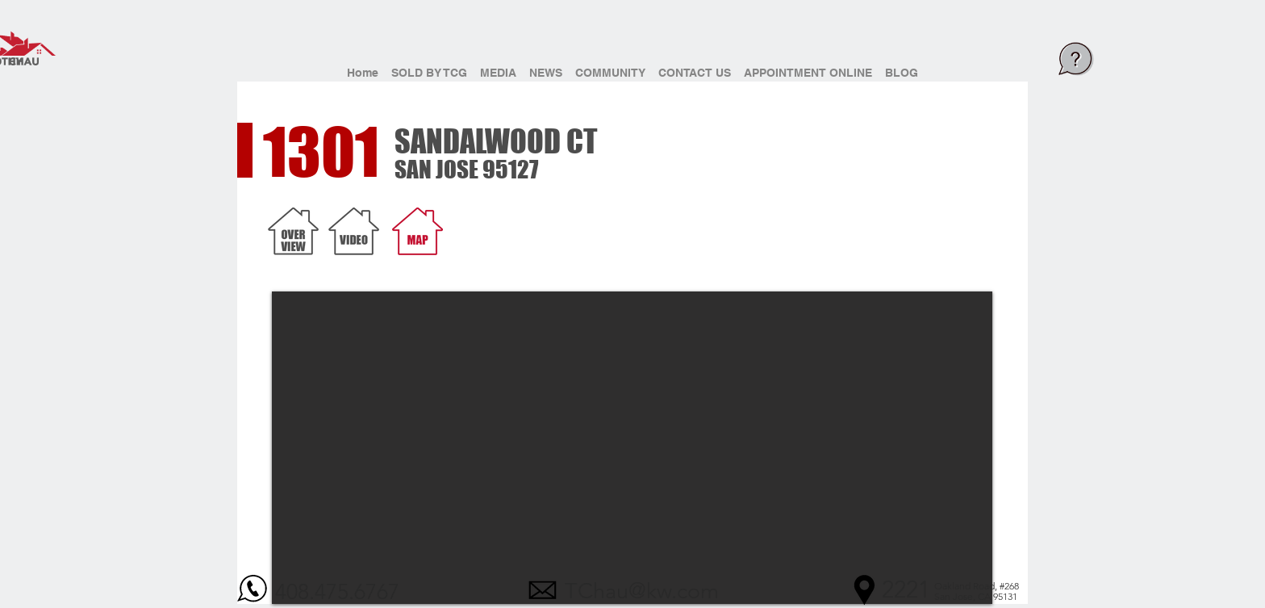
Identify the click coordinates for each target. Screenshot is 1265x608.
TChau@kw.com (642, 591)
